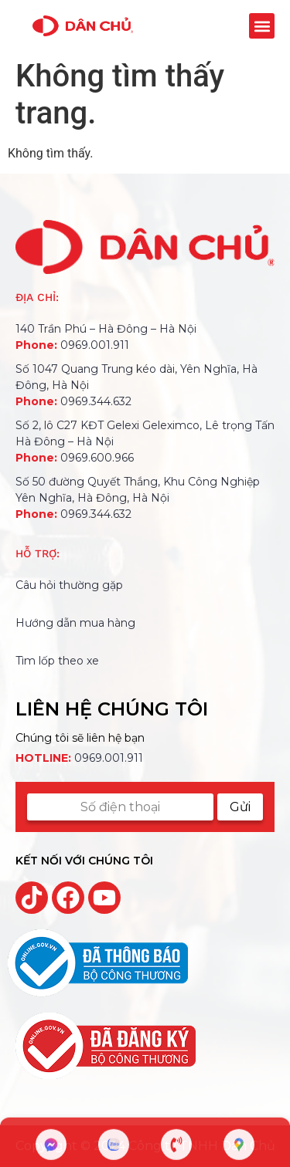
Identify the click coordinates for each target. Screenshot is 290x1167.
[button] (262, 26)
